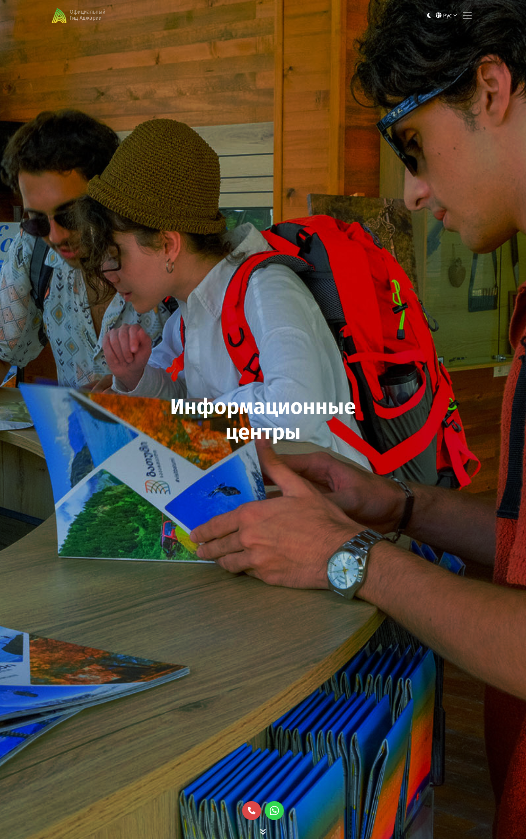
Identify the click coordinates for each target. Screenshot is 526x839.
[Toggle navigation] (467, 15)
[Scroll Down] (263, 831)
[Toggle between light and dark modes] (429, 15)
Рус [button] (446, 15)
